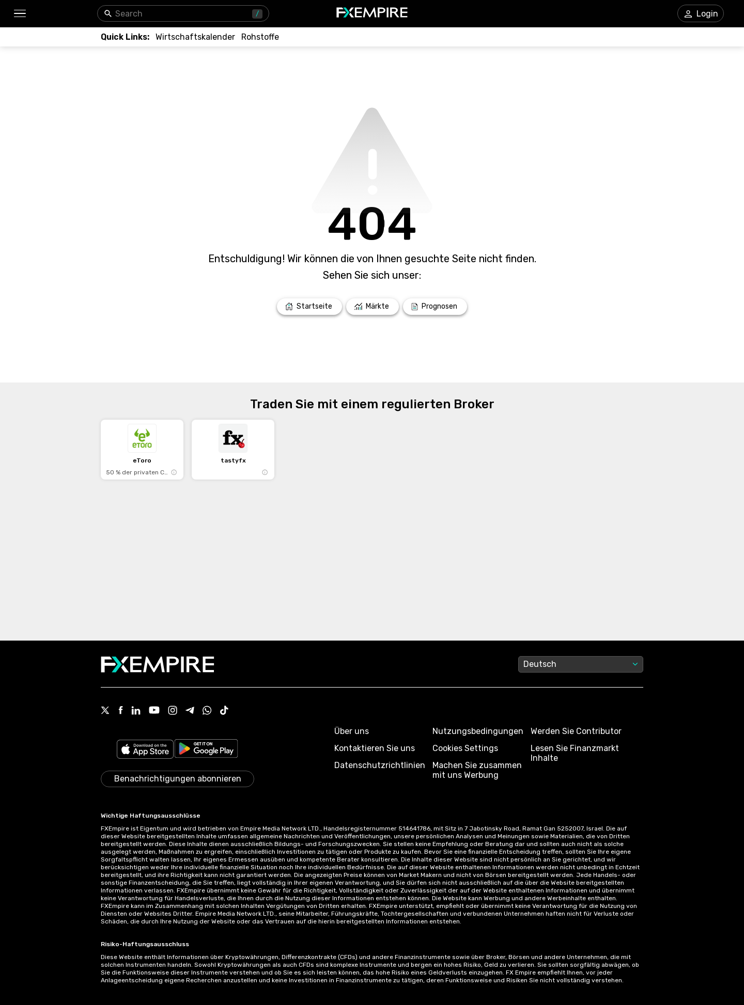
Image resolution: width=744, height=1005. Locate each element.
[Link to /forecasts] (435, 306)
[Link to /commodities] (260, 37)
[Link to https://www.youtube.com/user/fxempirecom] (154, 711)
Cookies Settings (465, 748)
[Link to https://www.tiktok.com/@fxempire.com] (224, 711)
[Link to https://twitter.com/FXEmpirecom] (105, 711)
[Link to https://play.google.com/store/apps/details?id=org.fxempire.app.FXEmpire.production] (206, 750)
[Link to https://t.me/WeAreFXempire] (189, 711)
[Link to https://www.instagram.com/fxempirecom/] (172, 711)
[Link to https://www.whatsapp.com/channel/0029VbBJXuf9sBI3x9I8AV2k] (207, 711)
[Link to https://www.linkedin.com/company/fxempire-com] (136, 711)
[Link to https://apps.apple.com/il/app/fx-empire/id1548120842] (145, 750)
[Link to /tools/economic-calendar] (195, 37)
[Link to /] (309, 306)
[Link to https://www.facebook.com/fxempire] (120, 711)
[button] (19, 14)
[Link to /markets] (372, 306)
